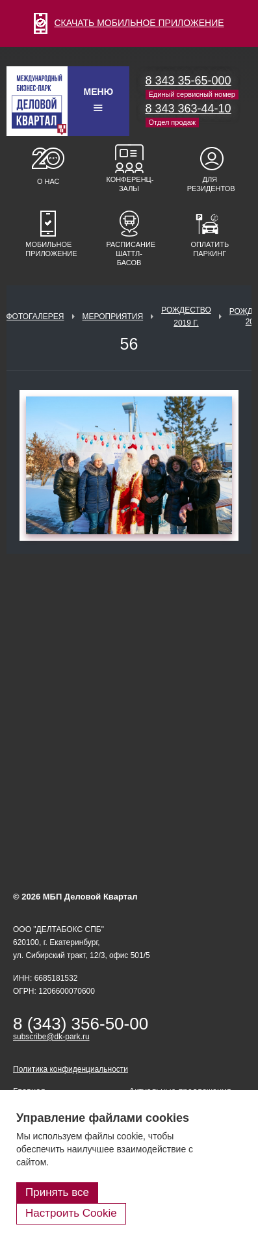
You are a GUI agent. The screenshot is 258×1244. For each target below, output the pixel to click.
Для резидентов (210, 183)
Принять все (57, 1192)
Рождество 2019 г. (186, 316)
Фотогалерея (35, 316)
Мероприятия (113, 316)
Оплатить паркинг (209, 248)
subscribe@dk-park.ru (51, 1036)
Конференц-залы (129, 183)
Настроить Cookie (71, 1213)
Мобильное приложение (48, 248)
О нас (48, 181)
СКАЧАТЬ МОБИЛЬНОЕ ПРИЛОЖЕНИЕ (129, 23)
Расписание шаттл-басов (129, 253)
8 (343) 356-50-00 (80, 1023)
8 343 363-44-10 (188, 108)
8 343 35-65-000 (188, 80)
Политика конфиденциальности (70, 1069)
